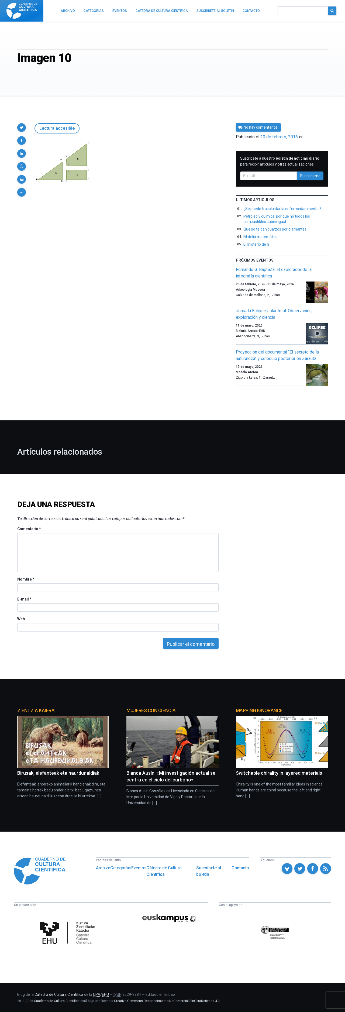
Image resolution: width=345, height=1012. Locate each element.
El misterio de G (256, 244)
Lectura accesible (57, 128)
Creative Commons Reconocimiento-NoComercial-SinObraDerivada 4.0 (167, 1001)
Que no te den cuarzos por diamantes (275, 229)
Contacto (240, 867)
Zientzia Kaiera (35, 710)
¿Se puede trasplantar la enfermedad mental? (282, 209)
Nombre (25, 579)
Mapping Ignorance (259, 710)
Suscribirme (310, 176)
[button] (21, 127)
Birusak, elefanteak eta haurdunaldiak (58, 773)
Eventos (138, 867)
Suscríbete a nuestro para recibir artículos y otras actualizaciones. (280, 161)
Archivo (103, 867)
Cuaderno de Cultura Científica (57, 1001)
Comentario (29, 529)
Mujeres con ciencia (150, 710)
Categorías (120, 867)
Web (21, 619)
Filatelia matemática (260, 237)
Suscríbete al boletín (208, 871)
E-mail (24, 599)
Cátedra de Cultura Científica (163, 871)
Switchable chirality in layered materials (279, 773)
